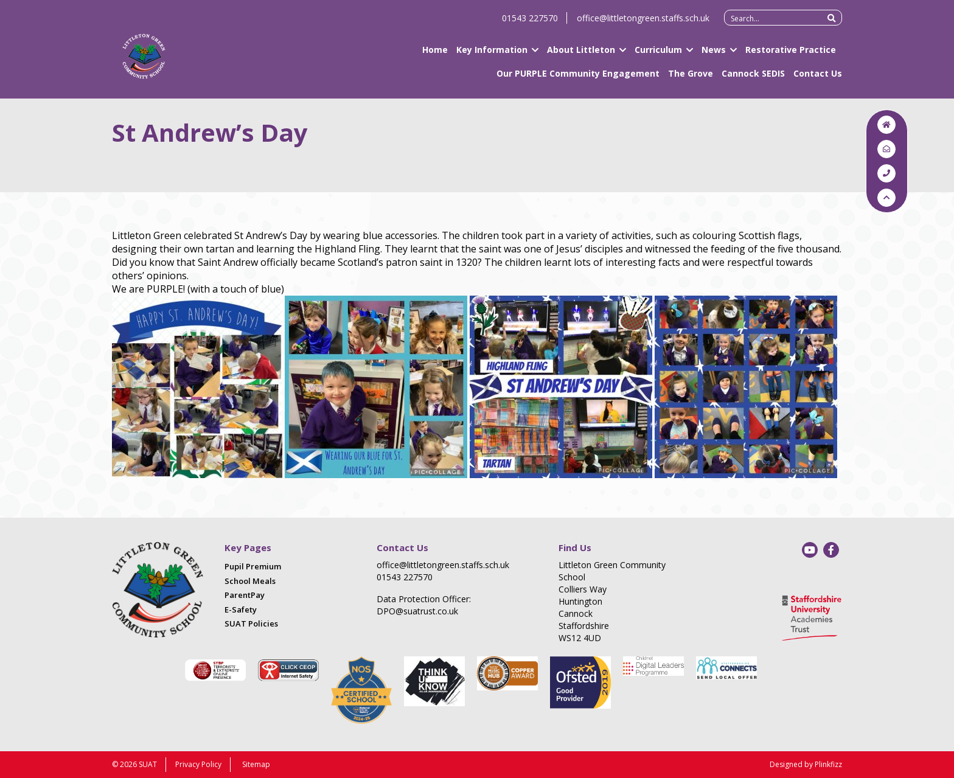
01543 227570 (530, 23)
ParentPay (245, 594)
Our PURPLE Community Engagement (578, 79)
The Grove (690, 79)
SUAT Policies (251, 623)
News (714, 55)
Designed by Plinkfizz (806, 764)
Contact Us (817, 79)
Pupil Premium (253, 566)
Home (435, 55)
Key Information (491, 55)
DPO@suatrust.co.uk (417, 611)
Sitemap (256, 764)
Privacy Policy (198, 764)
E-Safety (241, 609)
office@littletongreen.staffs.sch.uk (643, 23)
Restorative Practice (790, 55)
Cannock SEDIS (753, 79)
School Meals (250, 580)
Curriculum (658, 55)
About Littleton (581, 55)
